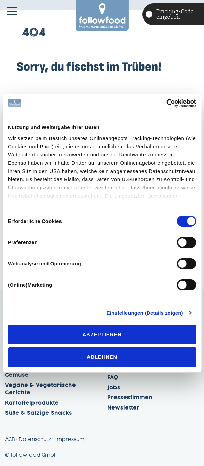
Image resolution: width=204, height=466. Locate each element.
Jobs (113, 388)
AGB (10, 439)
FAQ (112, 377)
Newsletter (123, 408)
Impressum (69, 439)
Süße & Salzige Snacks (38, 413)
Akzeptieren (101, 334)
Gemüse (17, 375)
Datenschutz (35, 439)
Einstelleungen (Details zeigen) (145, 313)
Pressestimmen (129, 397)
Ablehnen (102, 357)
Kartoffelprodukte (32, 403)
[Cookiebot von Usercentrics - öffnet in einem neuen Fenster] (166, 103)
